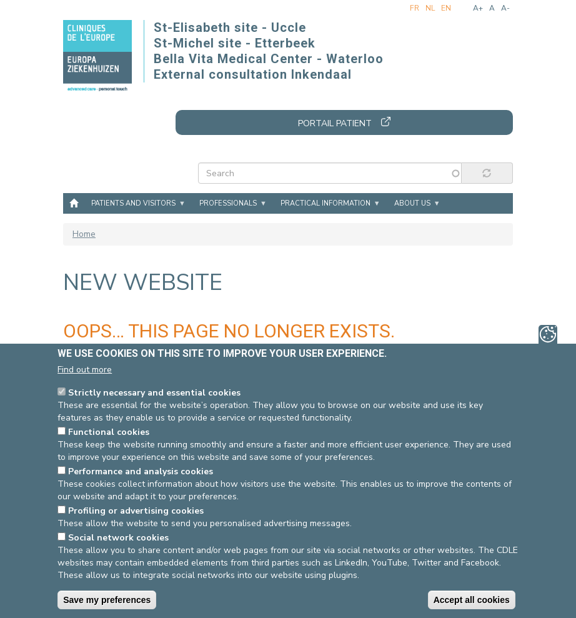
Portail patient (335, 123)
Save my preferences (107, 601)
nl (430, 8)
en (446, 8)
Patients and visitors (133, 203)
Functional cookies (108, 433)
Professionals (228, 203)
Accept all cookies (472, 601)
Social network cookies (118, 538)
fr (414, 8)
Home (73, 202)
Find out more (84, 370)
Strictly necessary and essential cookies (154, 393)
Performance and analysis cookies (140, 472)
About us (412, 203)
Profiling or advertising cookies (136, 511)
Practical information (325, 203)
